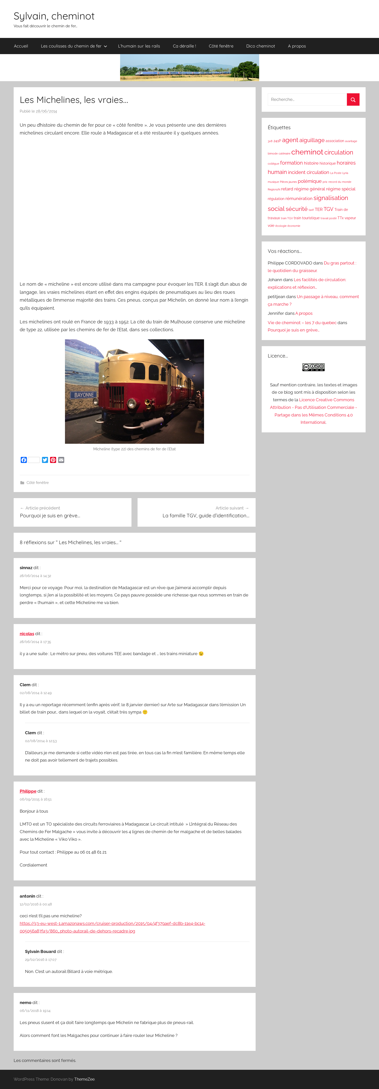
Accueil (21, 46)
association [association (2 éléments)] (335, 141)
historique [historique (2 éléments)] (328, 163)
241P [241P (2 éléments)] (277, 141)
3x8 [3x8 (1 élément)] (270, 141)
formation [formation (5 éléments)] (291, 163)
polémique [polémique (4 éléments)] (310, 181)
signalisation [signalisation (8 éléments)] (331, 198)
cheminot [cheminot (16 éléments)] (307, 151)
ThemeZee (84, 1079)
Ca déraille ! (184, 46)
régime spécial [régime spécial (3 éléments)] (340, 188)
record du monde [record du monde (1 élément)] (339, 181)
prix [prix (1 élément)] (325, 181)
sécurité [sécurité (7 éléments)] (297, 209)
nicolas (27, 633)
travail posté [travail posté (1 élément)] (329, 218)
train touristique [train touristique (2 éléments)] (307, 218)
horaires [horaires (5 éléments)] (346, 163)
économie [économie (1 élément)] (293, 225)
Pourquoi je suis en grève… (294, 329)
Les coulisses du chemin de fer (74, 46)
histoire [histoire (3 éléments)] (311, 163)
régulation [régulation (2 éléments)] (276, 199)
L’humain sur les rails (139, 46)
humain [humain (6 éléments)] (277, 172)
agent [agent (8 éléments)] (290, 140)
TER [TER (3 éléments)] (319, 209)
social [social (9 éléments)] (276, 208)
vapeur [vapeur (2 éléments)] (350, 218)
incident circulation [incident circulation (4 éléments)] (308, 172)
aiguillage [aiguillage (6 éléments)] (312, 140)
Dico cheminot (260, 46)
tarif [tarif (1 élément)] (311, 209)
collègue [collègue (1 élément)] (273, 163)
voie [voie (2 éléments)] (271, 226)
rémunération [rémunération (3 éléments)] (299, 198)
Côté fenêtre (221, 46)
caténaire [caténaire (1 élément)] (284, 153)
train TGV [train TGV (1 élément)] (287, 218)
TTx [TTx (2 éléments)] (341, 218)
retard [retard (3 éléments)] (287, 188)
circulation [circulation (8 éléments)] (338, 152)
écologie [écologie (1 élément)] (280, 225)
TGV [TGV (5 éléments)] (328, 209)
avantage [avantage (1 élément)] (351, 141)
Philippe (28, 791)
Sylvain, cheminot (54, 15)
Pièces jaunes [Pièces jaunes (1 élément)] (288, 181)
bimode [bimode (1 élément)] (273, 153)
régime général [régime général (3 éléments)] (309, 188)
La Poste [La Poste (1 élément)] (335, 172)
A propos (297, 46)
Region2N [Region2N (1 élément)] (274, 189)
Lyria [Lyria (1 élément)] (345, 172)
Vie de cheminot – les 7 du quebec (302, 322)
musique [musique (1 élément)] (273, 181)
